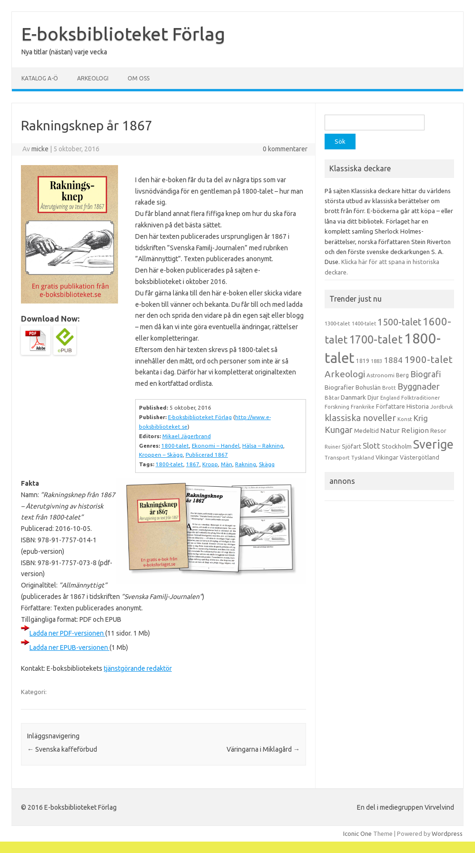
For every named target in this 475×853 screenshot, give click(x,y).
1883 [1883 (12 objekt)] (376, 361)
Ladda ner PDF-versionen (67, 633)
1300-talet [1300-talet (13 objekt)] (337, 323)
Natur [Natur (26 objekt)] (390, 430)
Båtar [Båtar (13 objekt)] (332, 398)
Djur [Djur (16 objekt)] (373, 397)
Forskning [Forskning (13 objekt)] (337, 407)
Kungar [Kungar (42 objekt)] (339, 429)
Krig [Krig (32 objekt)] (421, 417)
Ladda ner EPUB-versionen (69, 647)
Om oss (138, 78)
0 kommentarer (285, 149)
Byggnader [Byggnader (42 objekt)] (418, 386)
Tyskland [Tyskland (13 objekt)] (362, 458)
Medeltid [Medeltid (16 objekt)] (366, 430)
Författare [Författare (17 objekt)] (390, 406)
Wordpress (447, 833)
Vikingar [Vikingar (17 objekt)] (387, 457)
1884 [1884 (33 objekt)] (393, 359)
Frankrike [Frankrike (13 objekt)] (363, 407)
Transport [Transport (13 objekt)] (337, 458)
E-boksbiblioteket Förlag (123, 34)
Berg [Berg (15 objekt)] (402, 375)
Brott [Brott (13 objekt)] (389, 388)
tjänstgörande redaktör (138, 668)
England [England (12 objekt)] (390, 398)
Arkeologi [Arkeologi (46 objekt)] (345, 374)
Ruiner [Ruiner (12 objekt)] (332, 447)
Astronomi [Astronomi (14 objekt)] (380, 375)
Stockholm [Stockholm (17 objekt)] (397, 446)
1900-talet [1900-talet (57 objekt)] (428, 359)
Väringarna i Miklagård (263, 749)
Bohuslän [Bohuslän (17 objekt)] (368, 387)
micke (40, 149)
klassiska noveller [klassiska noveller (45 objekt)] (360, 417)
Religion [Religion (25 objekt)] (415, 430)
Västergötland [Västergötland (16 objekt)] (419, 457)
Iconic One (357, 833)
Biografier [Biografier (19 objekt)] (339, 387)
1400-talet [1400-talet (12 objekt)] (364, 323)
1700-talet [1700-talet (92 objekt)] (376, 339)
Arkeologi (93, 78)
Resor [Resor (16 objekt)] (438, 430)
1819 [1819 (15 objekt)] (362, 361)
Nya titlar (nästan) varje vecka (64, 52)
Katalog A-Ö (39, 78)
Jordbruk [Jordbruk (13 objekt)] (441, 407)
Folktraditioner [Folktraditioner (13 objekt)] (420, 398)
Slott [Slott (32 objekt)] (371, 445)
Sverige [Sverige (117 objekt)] (433, 444)
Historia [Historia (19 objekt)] (417, 406)
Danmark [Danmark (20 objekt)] (353, 397)
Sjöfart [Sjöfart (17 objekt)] (351, 446)
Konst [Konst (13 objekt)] (404, 419)
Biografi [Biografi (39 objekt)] (425, 374)
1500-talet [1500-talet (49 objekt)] (399, 322)
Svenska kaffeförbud (62, 749)
